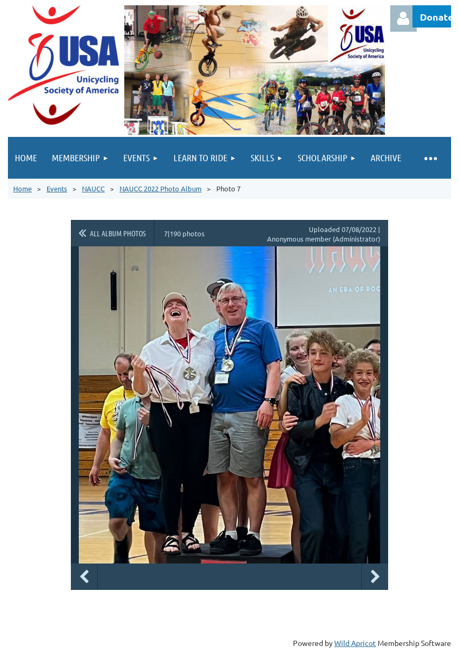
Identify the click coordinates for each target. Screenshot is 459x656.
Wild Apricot (355, 643)
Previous (84, 576)
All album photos (118, 233)
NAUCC (93, 188)
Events (57, 188)
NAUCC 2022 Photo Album (160, 188)
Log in (403, 18)
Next (375, 576)
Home (22, 188)
